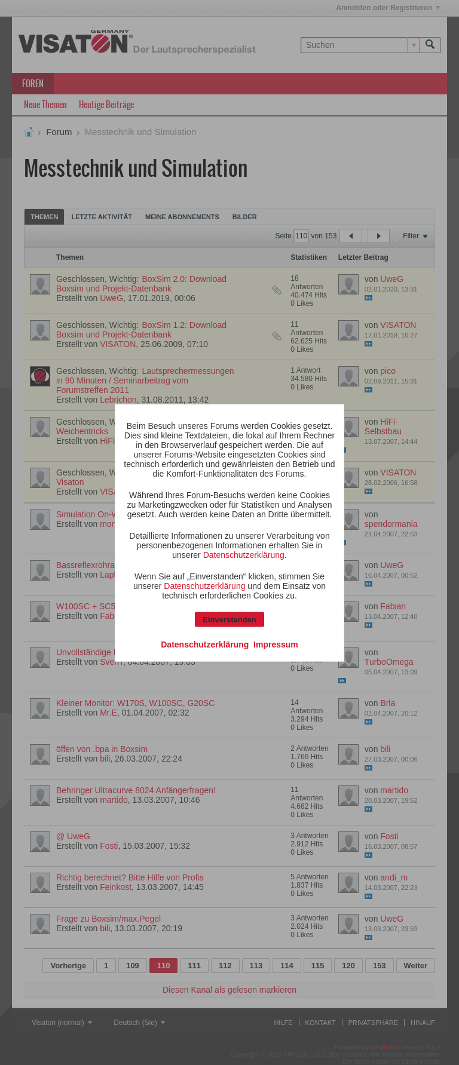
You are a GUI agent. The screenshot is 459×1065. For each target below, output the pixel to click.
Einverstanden (229, 619)
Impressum (275, 644)
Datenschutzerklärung (243, 554)
